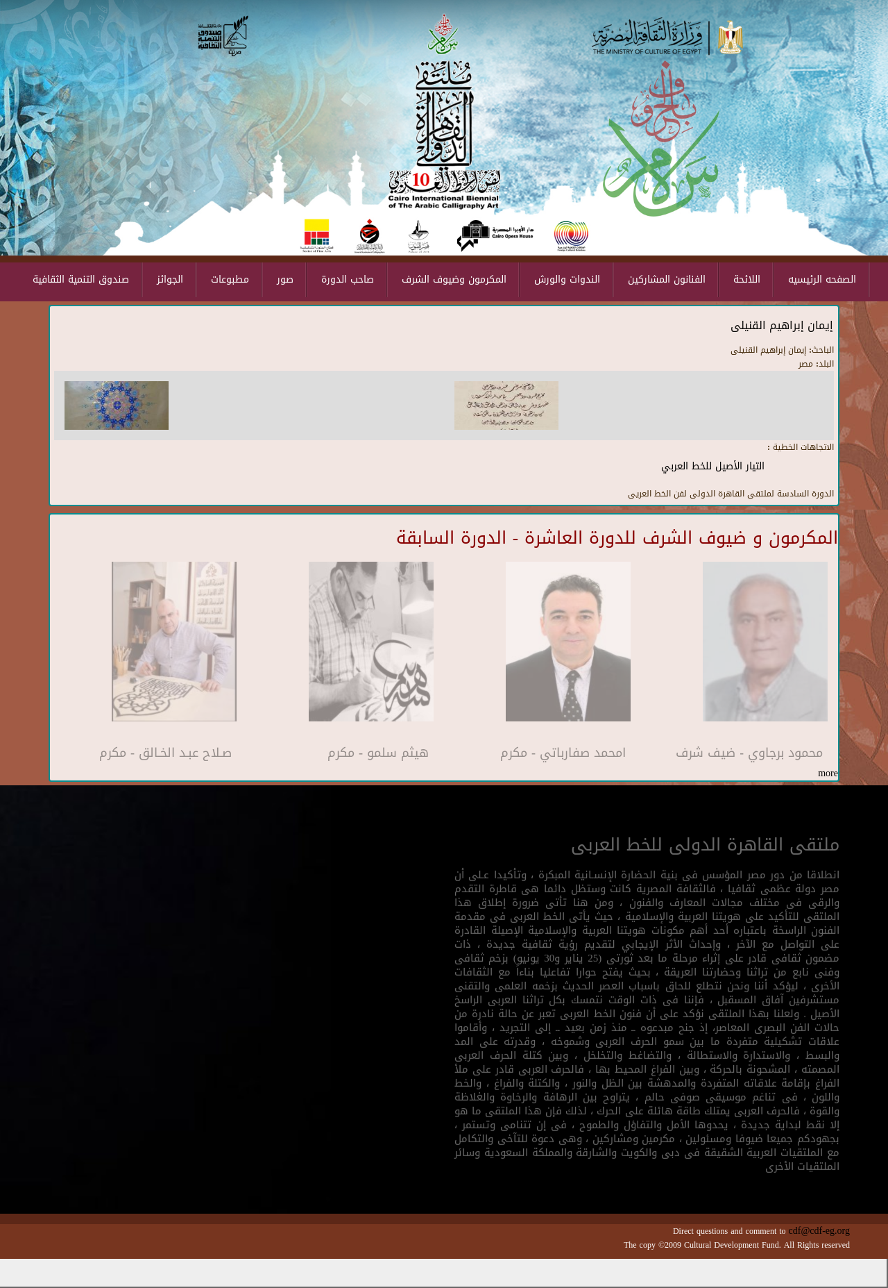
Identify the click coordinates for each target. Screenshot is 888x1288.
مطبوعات (230, 279)
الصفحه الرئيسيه (822, 279)
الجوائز (170, 279)
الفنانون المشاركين (667, 279)
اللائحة (746, 279)
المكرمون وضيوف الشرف (454, 279)
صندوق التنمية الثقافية (81, 279)
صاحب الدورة (347, 279)
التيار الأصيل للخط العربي (713, 466)
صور (285, 279)
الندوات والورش (567, 279)
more (828, 773)
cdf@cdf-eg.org (819, 1230)
